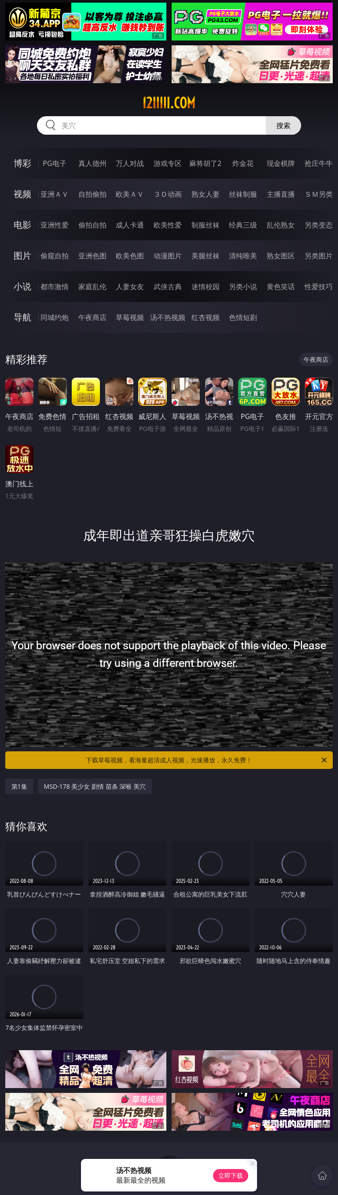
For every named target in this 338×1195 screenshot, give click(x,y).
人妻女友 (130, 286)
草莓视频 (130, 317)
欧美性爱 (168, 225)
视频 (22, 194)
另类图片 (319, 256)
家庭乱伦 (92, 286)
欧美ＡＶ (130, 194)
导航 (22, 317)
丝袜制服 (243, 194)
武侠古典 (168, 286)
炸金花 (243, 163)
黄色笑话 (281, 286)
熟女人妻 (205, 194)
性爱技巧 (319, 286)
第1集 (19, 786)
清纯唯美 (243, 256)
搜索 (283, 125)
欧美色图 (130, 256)
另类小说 (243, 286)
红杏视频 (205, 317)
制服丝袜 (205, 225)
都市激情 (54, 286)
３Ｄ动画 (168, 194)
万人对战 (130, 163)
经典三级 (243, 225)
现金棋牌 (281, 163)
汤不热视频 (167, 317)
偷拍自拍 (92, 225)
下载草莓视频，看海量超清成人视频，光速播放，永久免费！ (207, 760)
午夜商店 (92, 317)
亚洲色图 (92, 256)
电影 (22, 225)
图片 (22, 255)
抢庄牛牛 (319, 163)
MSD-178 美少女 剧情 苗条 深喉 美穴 (95, 786)
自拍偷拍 (92, 194)
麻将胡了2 (205, 163)
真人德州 (92, 163)
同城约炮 (54, 317)
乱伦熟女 (281, 225)
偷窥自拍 (54, 256)
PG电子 (54, 163)
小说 (22, 286)
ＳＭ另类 (319, 194)
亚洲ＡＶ (54, 194)
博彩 (22, 163)
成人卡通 (130, 225)
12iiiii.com (168, 103)
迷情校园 (205, 286)
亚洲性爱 (54, 225)
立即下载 (230, 1175)
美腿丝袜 (205, 256)
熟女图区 (281, 256)
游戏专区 (168, 163)
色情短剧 (243, 317)
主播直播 (281, 194)
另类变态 (319, 225)
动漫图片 (168, 256)
